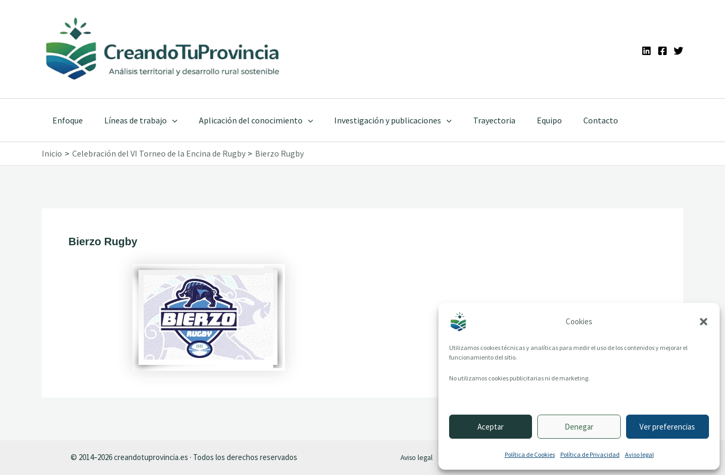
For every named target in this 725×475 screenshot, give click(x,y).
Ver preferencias (667, 427)
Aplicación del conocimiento (245, 120)
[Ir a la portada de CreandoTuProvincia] (163, 49)
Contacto (573, 120)
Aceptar (490, 427)
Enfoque (65, 120)
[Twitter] (678, 51)
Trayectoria (475, 120)
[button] (703, 321)
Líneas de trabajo (134, 120)
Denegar (579, 427)
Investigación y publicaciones (378, 120)
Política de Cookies (530, 454)
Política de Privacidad (590, 454)
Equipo (525, 120)
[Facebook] (662, 51)
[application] (165, 120)
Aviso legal (639, 454)
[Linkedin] (646, 51)
